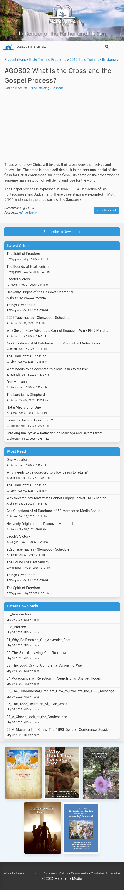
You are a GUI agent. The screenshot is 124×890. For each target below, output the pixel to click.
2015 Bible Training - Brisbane (93, 60)
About (8, 873)
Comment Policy (55, 873)
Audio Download (106, 210)
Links (20, 873)
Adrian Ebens (28, 213)
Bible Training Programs (47, 60)
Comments (79, 873)
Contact (33, 873)
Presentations (15, 60)
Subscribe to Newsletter (62, 232)
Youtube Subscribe (105, 873)
